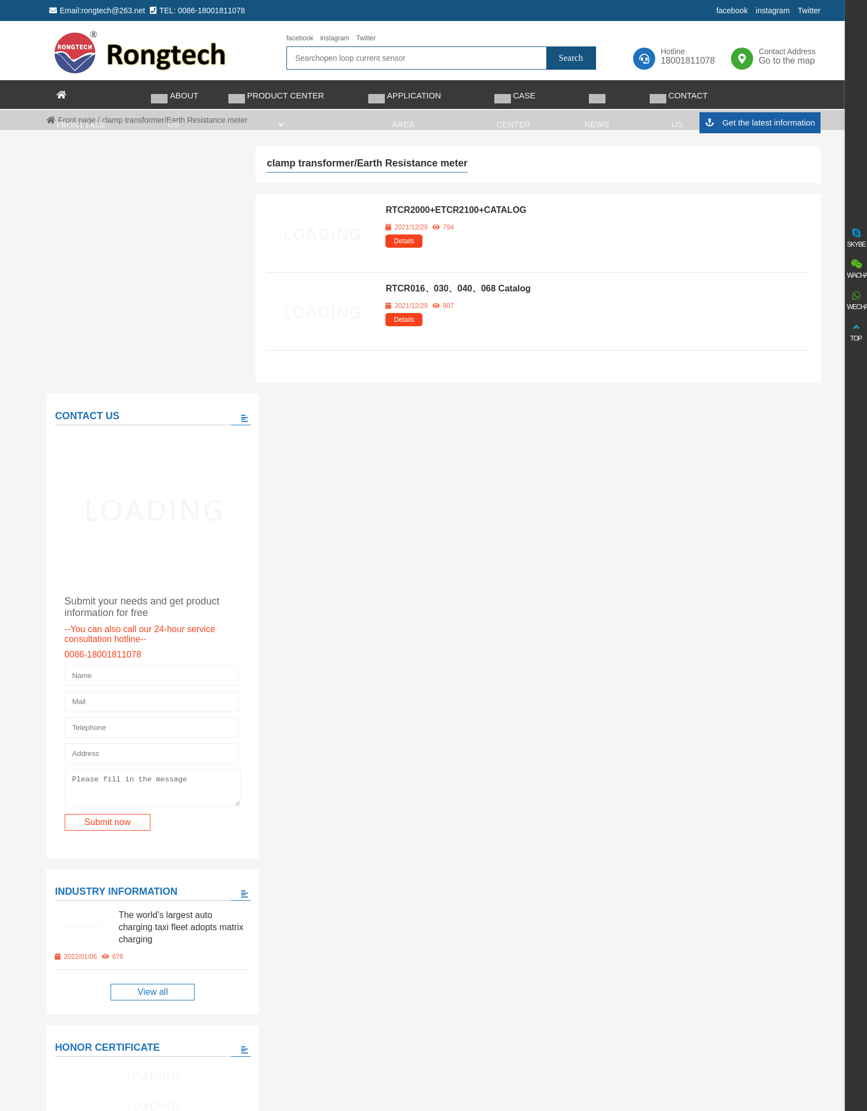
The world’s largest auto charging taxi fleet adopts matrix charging (167, 671)
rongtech (140, 50)
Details (404, 241)
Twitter (809, 10)
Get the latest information (760, 123)
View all (143, 736)
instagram (773, 10)
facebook (732, 10)
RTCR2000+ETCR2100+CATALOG (455, 210)
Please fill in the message (143, 530)
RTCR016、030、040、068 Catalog (457, 288)
